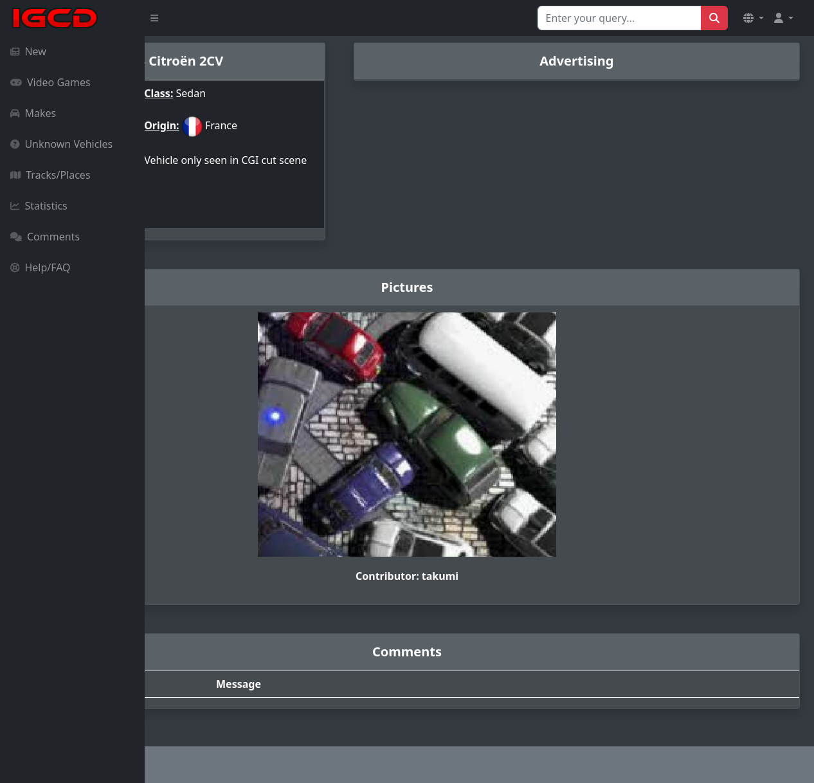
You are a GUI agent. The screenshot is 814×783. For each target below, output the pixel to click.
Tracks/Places (50, 175)
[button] (753, 18)
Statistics (39, 206)
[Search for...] (619, 18)
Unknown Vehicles (61, 144)
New (28, 51)
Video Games (50, 82)
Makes (33, 113)
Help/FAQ (40, 267)
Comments (45, 237)
